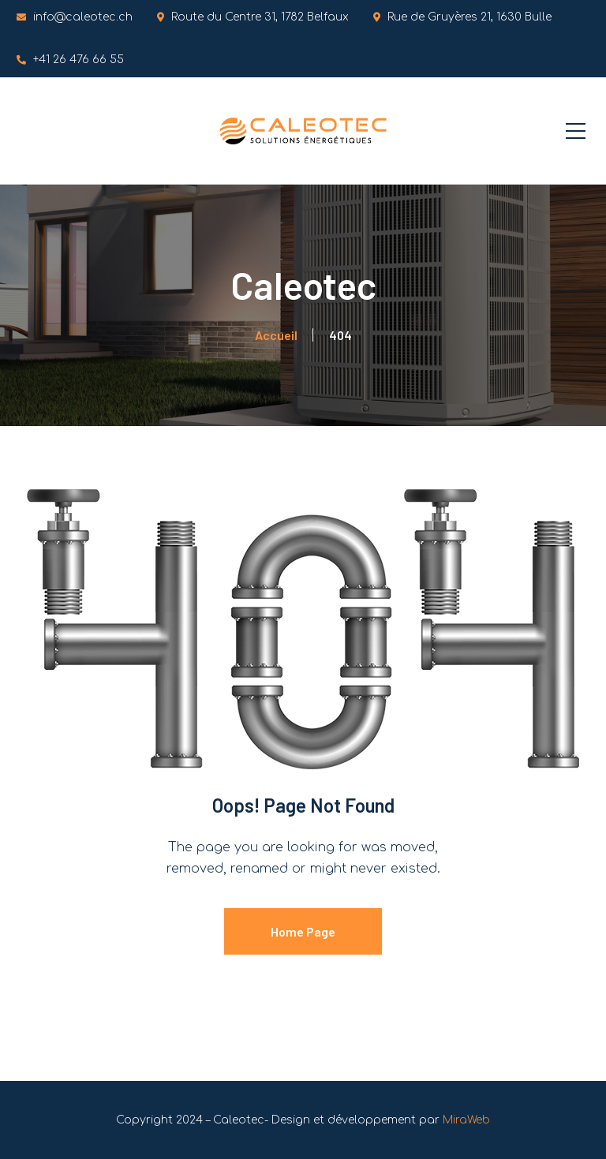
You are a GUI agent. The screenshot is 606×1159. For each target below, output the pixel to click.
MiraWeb (466, 1120)
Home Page (303, 931)
